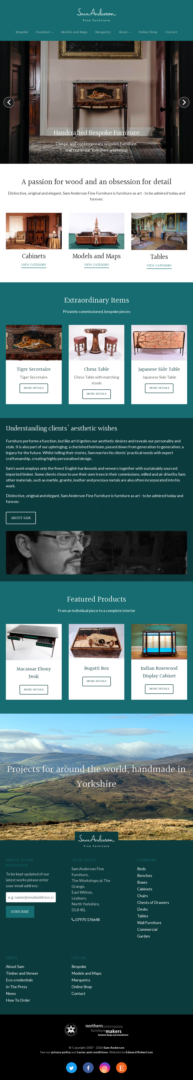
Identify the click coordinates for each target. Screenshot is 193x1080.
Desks (142, 909)
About (125, 32)
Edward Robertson (139, 1052)
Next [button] (184, 102)
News (11, 993)
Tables (142, 915)
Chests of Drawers (153, 902)
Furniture (44, 32)
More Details (34, 388)
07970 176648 (87, 919)
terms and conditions (92, 1052)
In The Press (16, 986)
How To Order (18, 1000)
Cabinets (144, 888)
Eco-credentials (19, 979)
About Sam (20, 518)
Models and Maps (74, 32)
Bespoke (22, 32)
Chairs (142, 895)
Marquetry (103, 32)
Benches (144, 875)
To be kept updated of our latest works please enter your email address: (27, 880)
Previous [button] (8, 102)
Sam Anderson (113, 1047)
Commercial (147, 929)
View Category (33, 265)
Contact (171, 32)
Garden (143, 936)
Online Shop (147, 32)
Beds (141, 868)
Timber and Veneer (22, 973)
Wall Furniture (149, 922)
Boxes (142, 882)
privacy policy (61, 1052)
